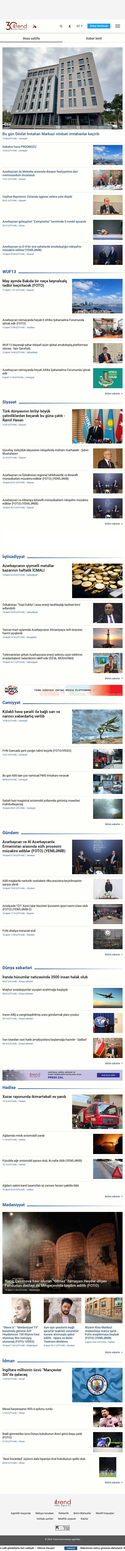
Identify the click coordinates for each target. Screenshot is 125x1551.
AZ (78, 26)
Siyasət (9, 402)
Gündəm (10, 832)
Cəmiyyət (11, 702)
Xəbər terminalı (99, 25)
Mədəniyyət (13, 1204)
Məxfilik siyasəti (67, 1518)
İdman (8, 1360)
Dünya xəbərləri (17, 967)
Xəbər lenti (94, 38)
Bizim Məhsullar (82, 1513)
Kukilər (84, 1518)
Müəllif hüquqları (105, 1513)
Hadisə (9, 1087)
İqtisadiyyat (13, 556)
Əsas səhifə (31, 38)
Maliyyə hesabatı (44, 1513)
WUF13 (9, 271)
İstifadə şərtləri (45, 1518)
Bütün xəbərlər (112, 393)
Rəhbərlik (64, 1513)
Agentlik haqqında (21, 1513)
